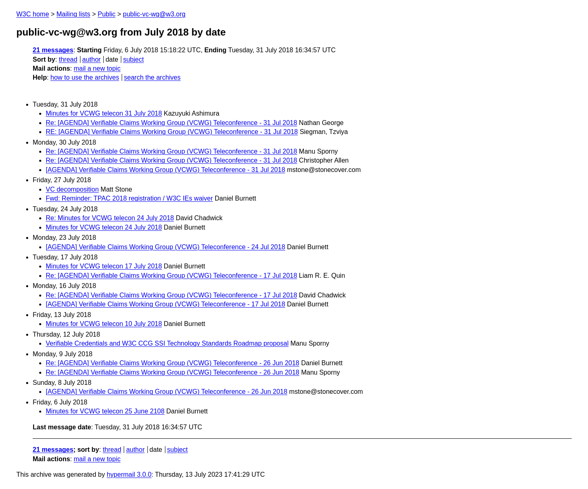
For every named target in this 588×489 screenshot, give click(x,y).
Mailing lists (73, 14)
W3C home (32, 14)
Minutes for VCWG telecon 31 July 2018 (104, 113)
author (91, 59)
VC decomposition (72, 189)
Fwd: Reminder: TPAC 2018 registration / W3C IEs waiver (129, 198)
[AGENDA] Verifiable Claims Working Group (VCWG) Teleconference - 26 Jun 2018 (166, 391)
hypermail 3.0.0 (129, 474)
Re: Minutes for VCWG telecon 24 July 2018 (110, 217)
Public (107, 14)
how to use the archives (85, 77)
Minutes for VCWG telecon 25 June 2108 (105, 411)
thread (68, 59)
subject (133, 59)
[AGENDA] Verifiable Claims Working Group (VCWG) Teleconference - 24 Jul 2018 (165, 246)
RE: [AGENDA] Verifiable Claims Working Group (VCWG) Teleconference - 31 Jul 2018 (172, 131)
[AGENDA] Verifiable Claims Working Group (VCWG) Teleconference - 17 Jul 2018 (165, 304)
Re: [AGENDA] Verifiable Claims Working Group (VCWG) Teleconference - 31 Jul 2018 (171, 122)
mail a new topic (97, 68)
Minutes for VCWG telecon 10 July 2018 (104, 323)
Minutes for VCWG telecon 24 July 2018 (104, 227)
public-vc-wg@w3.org (154, 14)
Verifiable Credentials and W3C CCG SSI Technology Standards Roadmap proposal (167, 343)
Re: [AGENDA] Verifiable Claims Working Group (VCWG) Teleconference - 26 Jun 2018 (172, 362)
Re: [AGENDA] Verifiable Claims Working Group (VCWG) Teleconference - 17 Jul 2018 (171, 275)
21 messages (53, 50)
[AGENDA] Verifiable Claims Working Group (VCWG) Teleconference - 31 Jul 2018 (165, 169)
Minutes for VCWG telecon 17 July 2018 (104, 266)
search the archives (152, 77)
